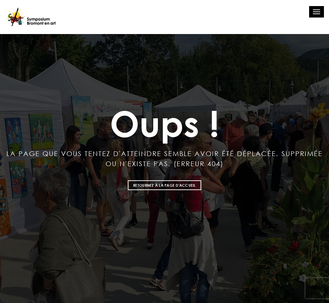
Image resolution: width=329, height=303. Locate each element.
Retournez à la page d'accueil (164, 185)
